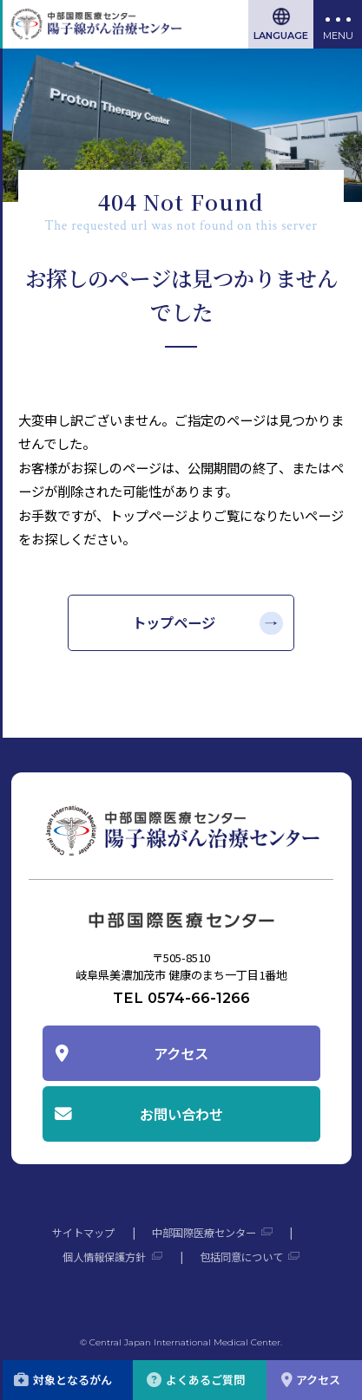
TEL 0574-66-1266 (181, 997)
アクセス (181, 1053)
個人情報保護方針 (104, 1257)
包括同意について (241, 1257)
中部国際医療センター (204, 1232)
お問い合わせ (181, 1114)
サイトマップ (83, 1232)
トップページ (173, 622)
